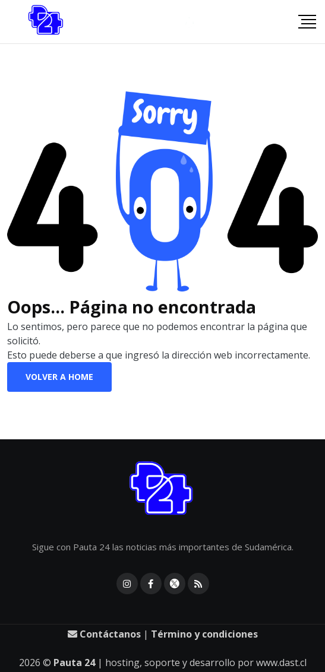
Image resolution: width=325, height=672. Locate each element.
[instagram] (127, 583)
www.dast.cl (281, 662)
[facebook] (151, 583)
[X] (174, 583)
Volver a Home (59, 376)
